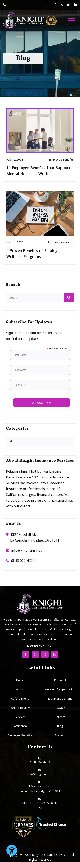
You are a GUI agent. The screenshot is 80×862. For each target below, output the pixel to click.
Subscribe (41, 402)
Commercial (20, 726)
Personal (60, 680)
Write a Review (20, 708)
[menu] (71, 20)
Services (20, 717)
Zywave (60, 708)
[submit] (69, 297)
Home (20, 680)
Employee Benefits (20, 735)
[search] (40, 297)
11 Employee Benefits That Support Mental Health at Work (38, 170)
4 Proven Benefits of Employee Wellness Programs (34, 253)
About (20, 689)
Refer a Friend (20, 698)
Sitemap (60, 735)
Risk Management (60, 698)
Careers (60, 717)
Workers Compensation (60, 689)
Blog (60, 726)
